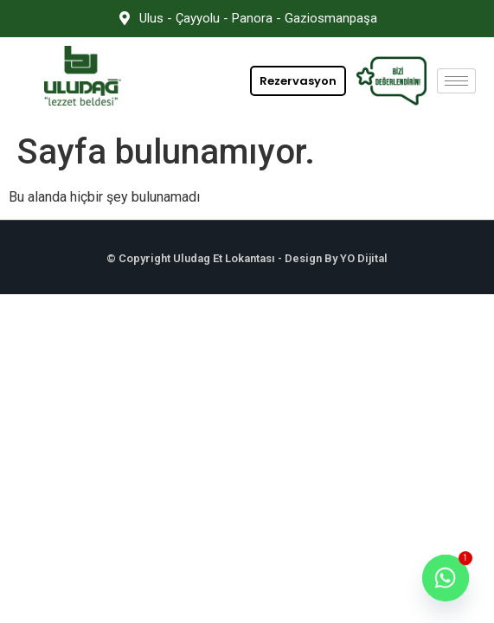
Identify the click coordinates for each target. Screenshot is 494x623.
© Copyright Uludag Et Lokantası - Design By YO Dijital (247, 258)
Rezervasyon (298, 81)
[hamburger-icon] (456, 80)
